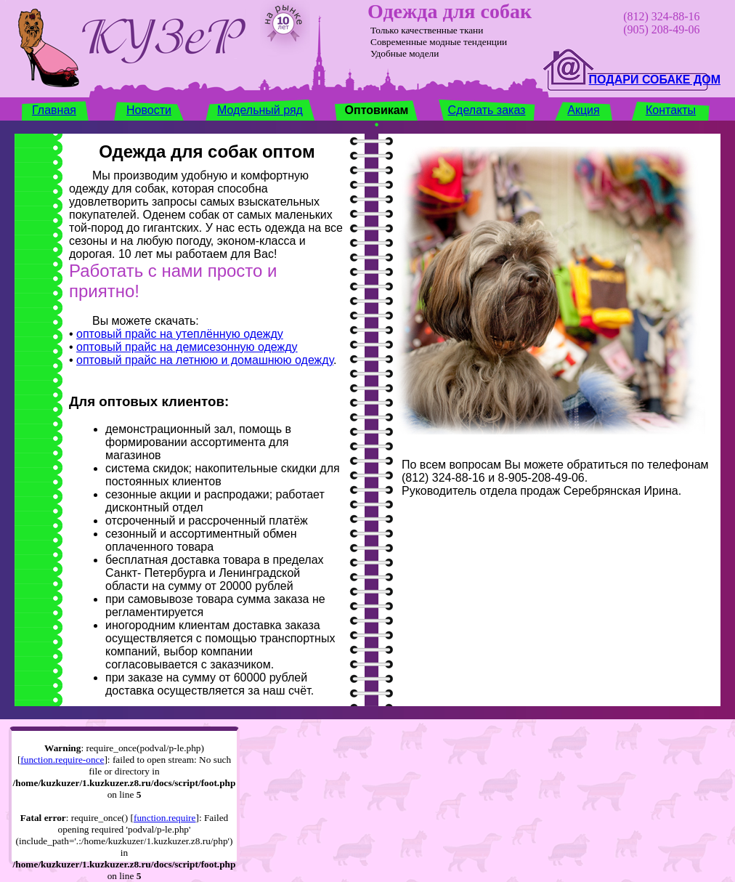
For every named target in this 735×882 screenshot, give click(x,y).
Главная (54, 110)
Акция (583, 110)
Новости (148, 110)
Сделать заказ (487, 110)
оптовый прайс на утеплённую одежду (179, 334)
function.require (165, 817)
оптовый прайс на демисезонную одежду (187, 347)
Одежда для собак (450, 11)
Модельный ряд (260, 110)
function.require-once (62, 759)
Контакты (671, 110)
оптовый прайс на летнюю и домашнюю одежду (204, 360)
